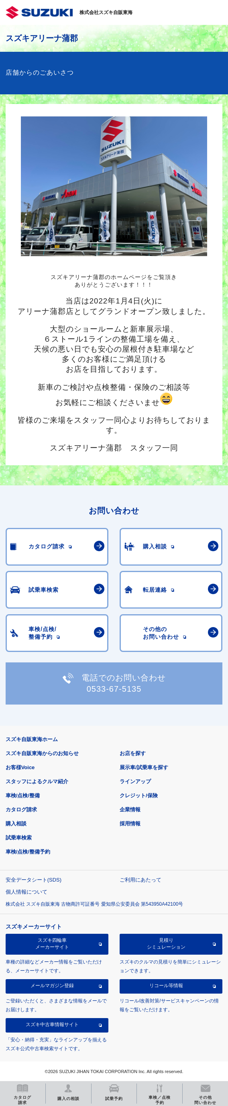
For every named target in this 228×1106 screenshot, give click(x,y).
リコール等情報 (166, 985)
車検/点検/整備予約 (28, 852)
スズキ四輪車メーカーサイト (52, 943)
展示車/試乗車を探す (144, 767)
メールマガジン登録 (52, 985)
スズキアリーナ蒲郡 (42, 38)
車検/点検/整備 (23, 795)
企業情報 (130, 810)
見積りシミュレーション (166, 943)
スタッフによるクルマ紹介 (37, 781)
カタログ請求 (21, 810)
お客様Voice (20, 767)
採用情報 (130, 824)
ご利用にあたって (140, 880)
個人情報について (26, 892)
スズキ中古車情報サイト (52, 1024)
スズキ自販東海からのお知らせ (42, 753)
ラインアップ (135, 781)
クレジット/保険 (139, 795)
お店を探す (133, 753)
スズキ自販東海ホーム (32, 739)
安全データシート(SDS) (33, 880)
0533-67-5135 (114, 688)
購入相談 (16, 824)
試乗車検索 (19, 838)
